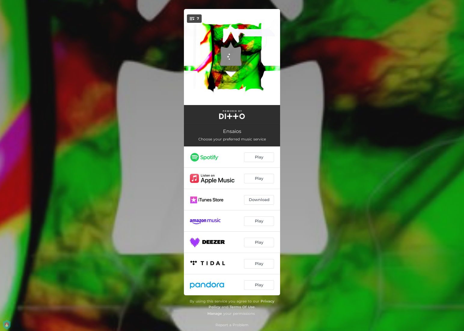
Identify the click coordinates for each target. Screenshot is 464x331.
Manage (214, 313)
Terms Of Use (242, 307)
